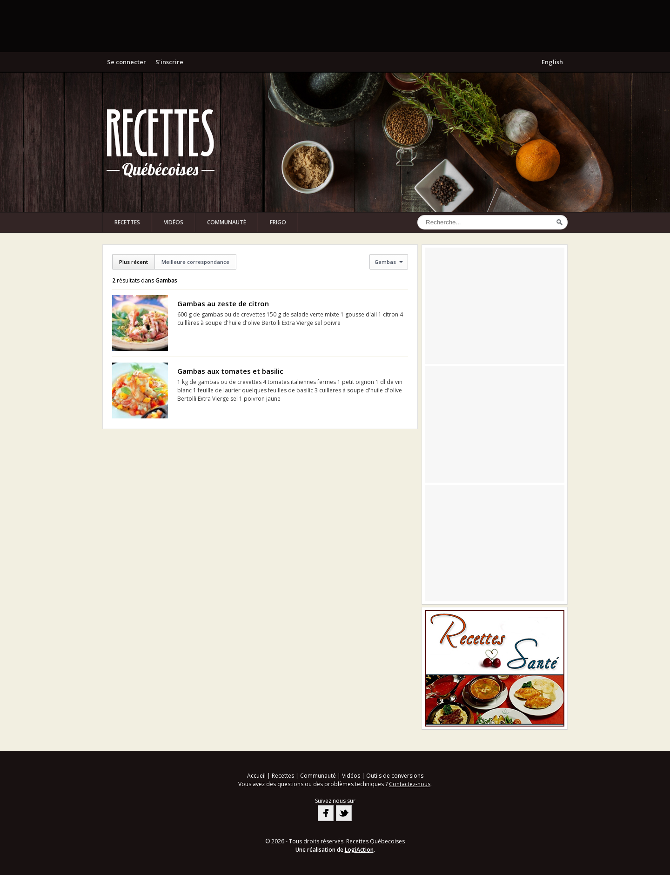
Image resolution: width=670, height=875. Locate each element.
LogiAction (359, 850)
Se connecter (126, 62)
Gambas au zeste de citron (223, 303)
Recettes (127, 222)
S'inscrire (169, 62)
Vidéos (173, 222)
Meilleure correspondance (195, 261)
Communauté (226, 222)
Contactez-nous (409, 784)
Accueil (256, 776)
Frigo (278, 222)
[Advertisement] (335, 26)
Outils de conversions (394, 776)
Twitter (344, 813)
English (552, 62)
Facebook (326, 813)
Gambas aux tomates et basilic (230, 371)
